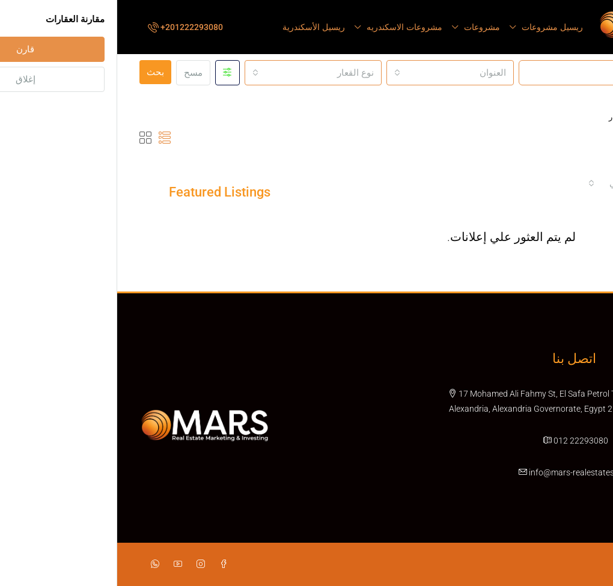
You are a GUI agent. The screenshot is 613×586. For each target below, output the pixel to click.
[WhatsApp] (35, 564)
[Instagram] (81, 564)
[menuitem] (67, 27)
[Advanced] (110, 72)
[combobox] (332, 72)
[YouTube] (58, 564)
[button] (47, 137)
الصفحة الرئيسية (550, 116)
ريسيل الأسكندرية (196, 27)
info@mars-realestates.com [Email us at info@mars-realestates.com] (463, 472)
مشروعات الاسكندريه (287, 27)
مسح (76, 72)
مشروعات (365, 27)
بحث (38, 72)
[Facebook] (104, 564)
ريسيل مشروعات (435, 27)
